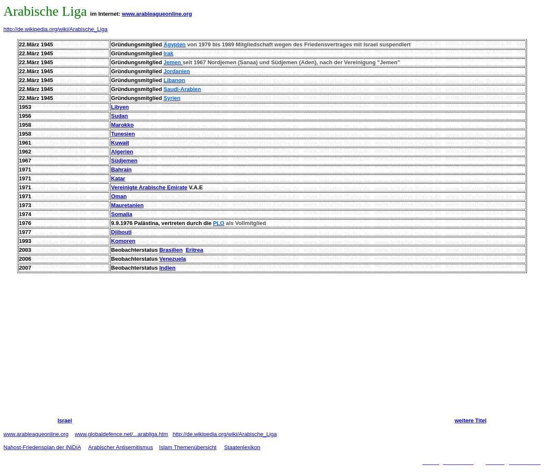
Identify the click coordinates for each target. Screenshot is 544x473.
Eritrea (194, 250)
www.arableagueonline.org (157, 14)
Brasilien (171, 250)
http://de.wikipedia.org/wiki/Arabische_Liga (55, 29)
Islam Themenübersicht (187, 447)
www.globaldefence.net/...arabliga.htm (121, 434)
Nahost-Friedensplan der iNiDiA (42, 447)
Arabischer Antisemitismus (120, 447)
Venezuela (172, 259)
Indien (167, 268)
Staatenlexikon (242, 447)
